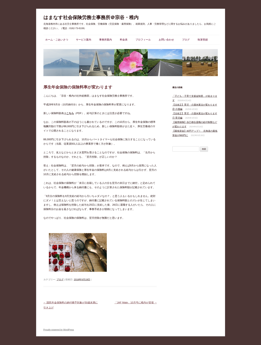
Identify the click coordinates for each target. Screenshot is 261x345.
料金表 (124, 39)
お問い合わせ (166, 39)
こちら (70, 113)
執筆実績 (203, 39)
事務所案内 (105, 39)
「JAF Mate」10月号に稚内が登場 (135, 302)
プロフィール (143, 39)
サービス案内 (83, 39)
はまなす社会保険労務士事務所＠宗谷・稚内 (91, 17)
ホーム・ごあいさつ (56, 39)
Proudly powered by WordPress (58, 329)
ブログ (186, 39)
